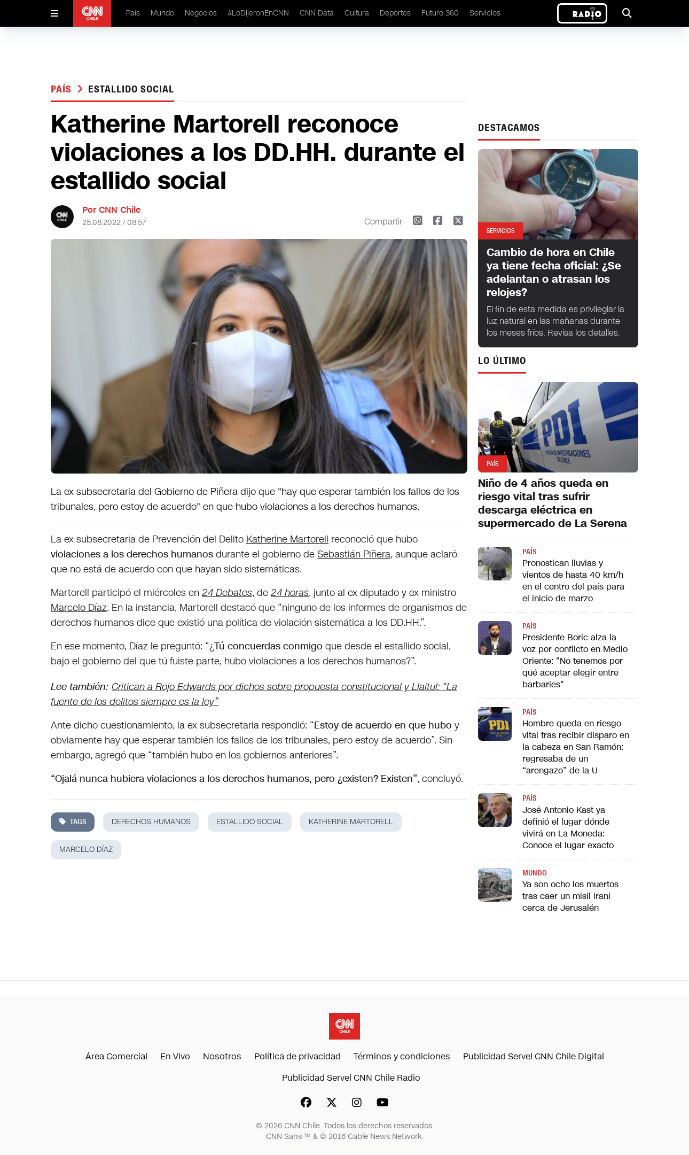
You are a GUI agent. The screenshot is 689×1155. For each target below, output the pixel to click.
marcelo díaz (86, 849)
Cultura (356, 13)
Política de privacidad (297, 1056)
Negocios (201, 13)
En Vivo (175, 1056)
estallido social (131, 89)
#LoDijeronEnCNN (258, 13)
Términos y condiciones (402, 1056)
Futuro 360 (440, 13)
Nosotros (222, 1056)
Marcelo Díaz (79, 608)
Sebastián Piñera (353, 554)
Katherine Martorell (287, 539)
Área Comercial (116, 1056)
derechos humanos (151, 822)
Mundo (162, 13)
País (133, 13)
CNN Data (317, 13)
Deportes (395, 13)
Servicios (484, 13)
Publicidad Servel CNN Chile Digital (533, 1056)
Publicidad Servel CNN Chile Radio (351, 1078)
